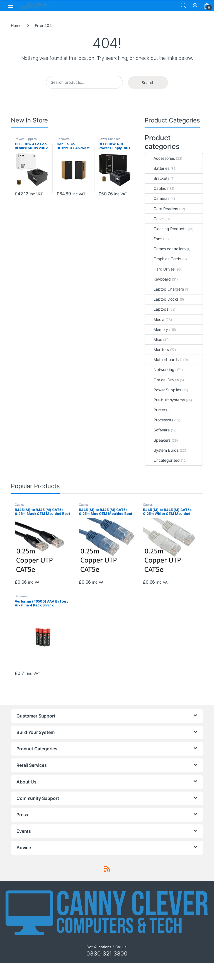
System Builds (162, 450)
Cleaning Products (165, 228)
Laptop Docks (162, 299)
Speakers (63, 139)
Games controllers (165, 248)
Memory (156, 329)
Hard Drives (159, 269)
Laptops (156, 309)
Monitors (157, 349)
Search (183, 6)
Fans (153, 238)
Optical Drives (162, 379)
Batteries (157, 168)
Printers (156, 409)
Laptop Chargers (164, 289)
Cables (155, 188)
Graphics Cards (163, 258)
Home (16, 25)
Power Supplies (26, 139)
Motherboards (162, 359)
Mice (153, 339)
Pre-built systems (165, 399)
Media (154, 319)
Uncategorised (162, 460)
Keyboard (158, 279)
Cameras (157, 198)
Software (157, 430)
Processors (159, 419)
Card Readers (161, 208)
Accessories (160, 158)
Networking (159, 369)
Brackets (157, 178)
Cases (154, 218)
